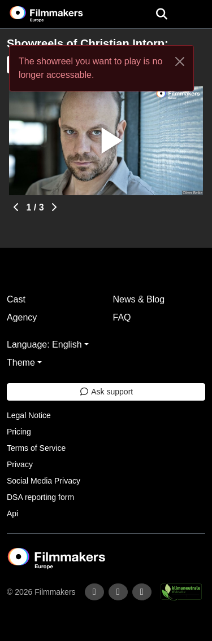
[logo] (60, 14)
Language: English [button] (44, 344)
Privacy (20, 464)
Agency (22, 317)
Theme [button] (21, 362)
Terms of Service (36, 448)
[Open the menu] (161, 14)
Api (12, 513)
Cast (16, 299)
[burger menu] (195, 14)
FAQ (122, 317)
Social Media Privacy (43, 480)
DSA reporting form (40, 497)
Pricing (19, 431)
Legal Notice (29, 415)
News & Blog (139, 299)
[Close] (179, 61)
